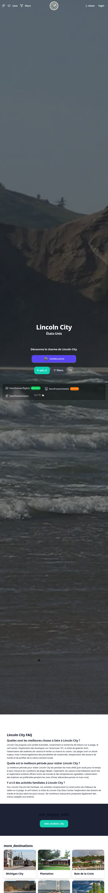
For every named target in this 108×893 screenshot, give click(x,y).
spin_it (42, 370)
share (90, 5)
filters (58, 370)
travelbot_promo (56, 359)
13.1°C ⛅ (39, 395)
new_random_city (54, 823)
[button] (3, 5)
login (101, 5)
